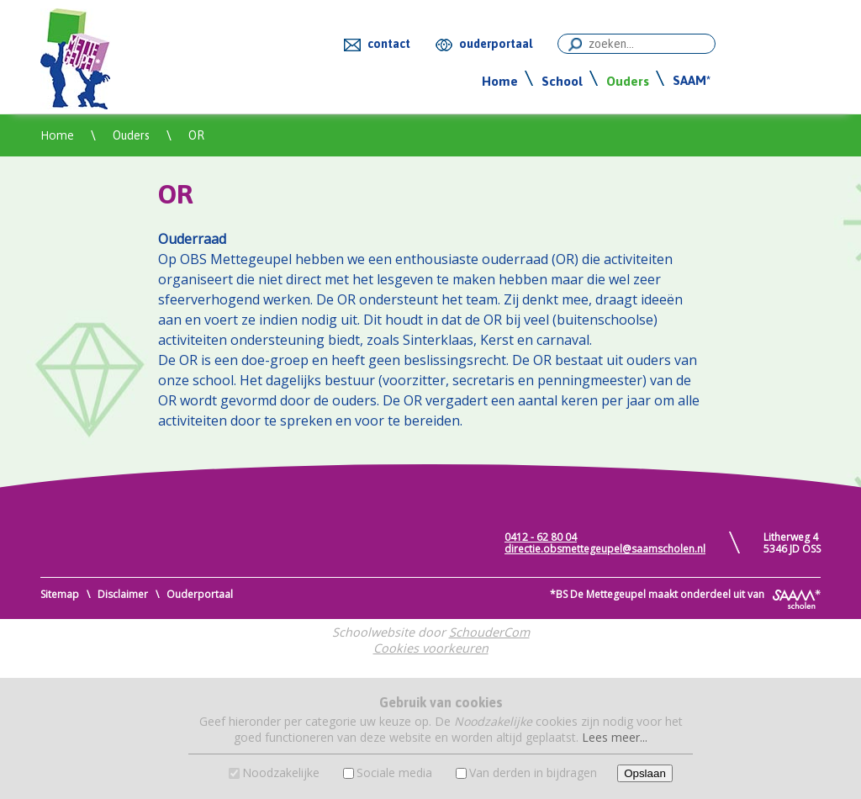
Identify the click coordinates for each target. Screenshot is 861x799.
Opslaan (645, 773)
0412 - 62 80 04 (540, 537)
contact (388, 43)
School (562, 81)
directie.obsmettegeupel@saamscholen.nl (604, 549)
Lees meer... (614, 737)
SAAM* (691, 80)
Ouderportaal (199, 594)
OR (196, 135)
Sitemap (59, 594)
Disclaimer (123, 594)
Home (500, 81)
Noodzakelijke (281, 772)
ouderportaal (495, 43)
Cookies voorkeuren (431, 648)
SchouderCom (489, 632)
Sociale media (394, 772)
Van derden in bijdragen (533, 772)
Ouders (627, 81)
